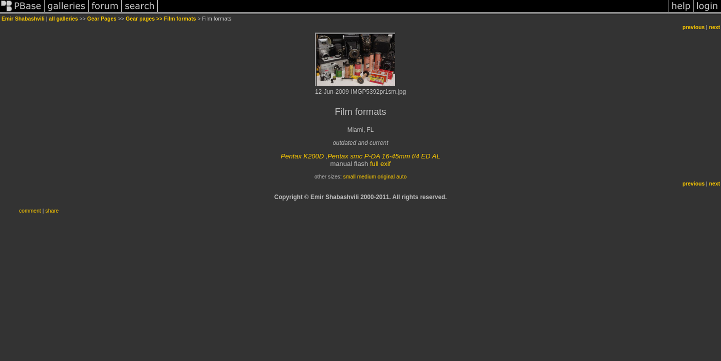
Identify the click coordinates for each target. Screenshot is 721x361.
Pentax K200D (302, 156)
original (386, 176)
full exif (380, 163)
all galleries (63, 19)
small (349, 176)
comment (30, 211)
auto (401, 176)
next (714, 27)
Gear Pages (102, 19)
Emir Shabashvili (23, 19)
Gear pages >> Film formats (161, 19)
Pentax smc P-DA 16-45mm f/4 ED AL (383, 156)
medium (366, 176)
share (52, 211)
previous (693, 27)
